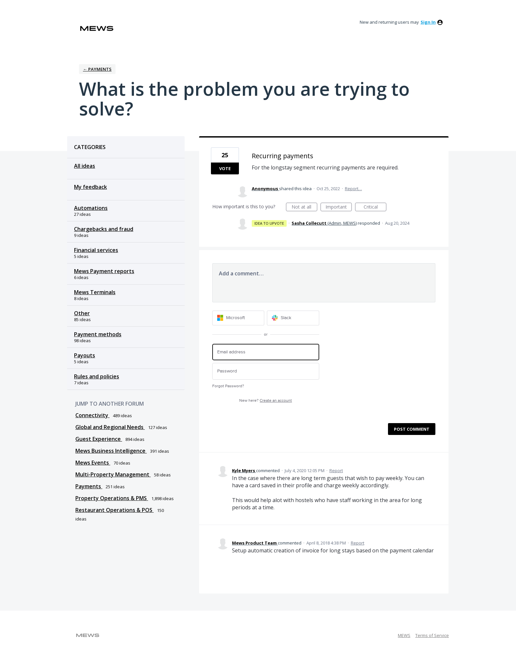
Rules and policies (96, 376)
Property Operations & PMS (111, 498)
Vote (225, 168)
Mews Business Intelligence (111, 450)
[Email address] (265, 352)
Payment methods (97, 334)
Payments (88, 486)
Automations (91, 208)
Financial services (96, 250)
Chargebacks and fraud (103, 229)
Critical (375, 207)
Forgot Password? (228, 386)
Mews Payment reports (104, 271)
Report (336, 470)
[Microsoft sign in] (238, 318)
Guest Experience (98, 439)
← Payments (97, 69)
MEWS (404, 635)
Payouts (84, 355)
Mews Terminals (95, 292)
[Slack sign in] (293, 318)
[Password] (265, 371)
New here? (265, 400)
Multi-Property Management (113, 474)
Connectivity (92, 415)
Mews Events (92, 462)
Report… (353, 188)
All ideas (84, 165)
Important (338, 207)
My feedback (90, 186)
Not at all (304, 207)
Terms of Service (432, 635)
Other (82, 313)
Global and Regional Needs (110, 427)
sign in (428, 22)
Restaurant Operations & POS (114, 510)
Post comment (411, 429)
